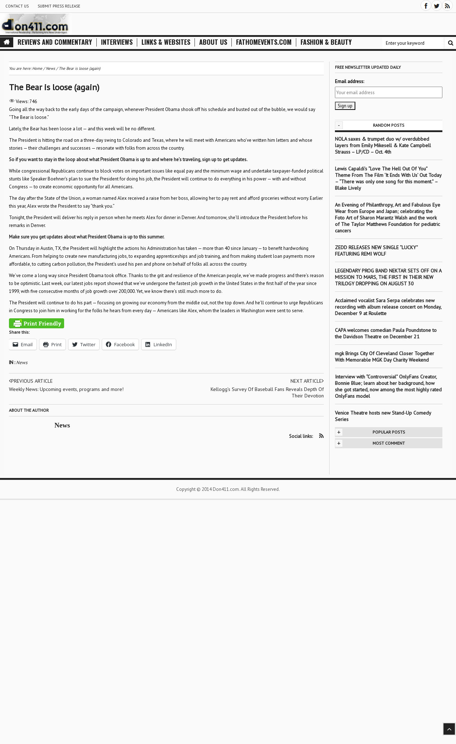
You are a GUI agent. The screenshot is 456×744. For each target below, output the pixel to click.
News (21, 362)
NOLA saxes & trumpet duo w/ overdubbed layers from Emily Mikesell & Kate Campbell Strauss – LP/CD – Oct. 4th (383, 145)
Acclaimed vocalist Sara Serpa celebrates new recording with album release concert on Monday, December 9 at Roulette (388, 307)
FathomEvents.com (264, 42)
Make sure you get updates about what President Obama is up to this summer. (86, 237)
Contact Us (17, 6)
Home (37, 68)
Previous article (31, 381)
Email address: (349, 81)
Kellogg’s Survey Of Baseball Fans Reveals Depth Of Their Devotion (267, 392)
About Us (213, 42)
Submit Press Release (59, 6)
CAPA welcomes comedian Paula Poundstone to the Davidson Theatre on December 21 (386, 333)
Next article (307, 381)
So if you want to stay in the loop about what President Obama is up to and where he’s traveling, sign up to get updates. (128, 159)
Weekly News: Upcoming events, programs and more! (66, 389)
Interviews (117, 42)
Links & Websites (165, 42)
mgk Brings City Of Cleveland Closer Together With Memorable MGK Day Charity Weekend (384, 356)
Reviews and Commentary (55, 42)
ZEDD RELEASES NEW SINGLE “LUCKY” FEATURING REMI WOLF (376, 250)
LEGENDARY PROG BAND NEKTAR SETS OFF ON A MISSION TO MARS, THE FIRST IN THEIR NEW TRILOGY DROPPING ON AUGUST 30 (388, 277)
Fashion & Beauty (326, 42)
